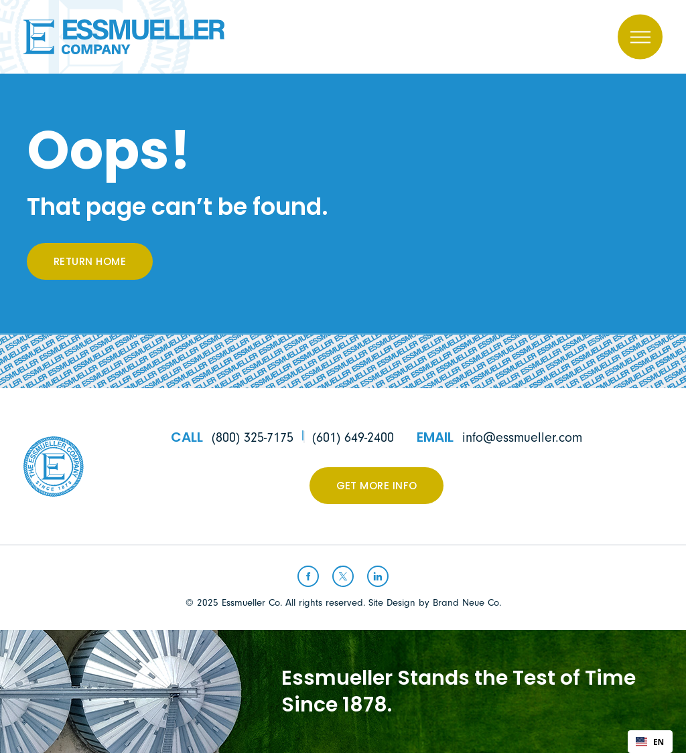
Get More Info (376, 487)
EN (650, 741)
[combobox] (650, 741)
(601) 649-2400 (353, 437)
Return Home (90, 263)
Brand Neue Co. (467, 602)
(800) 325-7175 (252, 437)
